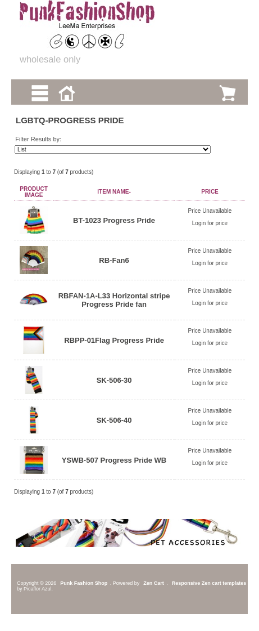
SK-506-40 (114, 420)
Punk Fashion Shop (83, 583)
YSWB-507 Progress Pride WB (114, 460)
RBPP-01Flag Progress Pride (114, 340)
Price (210, 192)
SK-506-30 (114, 380)
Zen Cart (153, 583)
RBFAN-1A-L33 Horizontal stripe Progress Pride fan (114, 300)
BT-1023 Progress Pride (114, 220)
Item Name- (113, 192)
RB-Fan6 (114, 260)
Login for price (210, 223)
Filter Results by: (38, 139)
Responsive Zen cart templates (209, 583)
